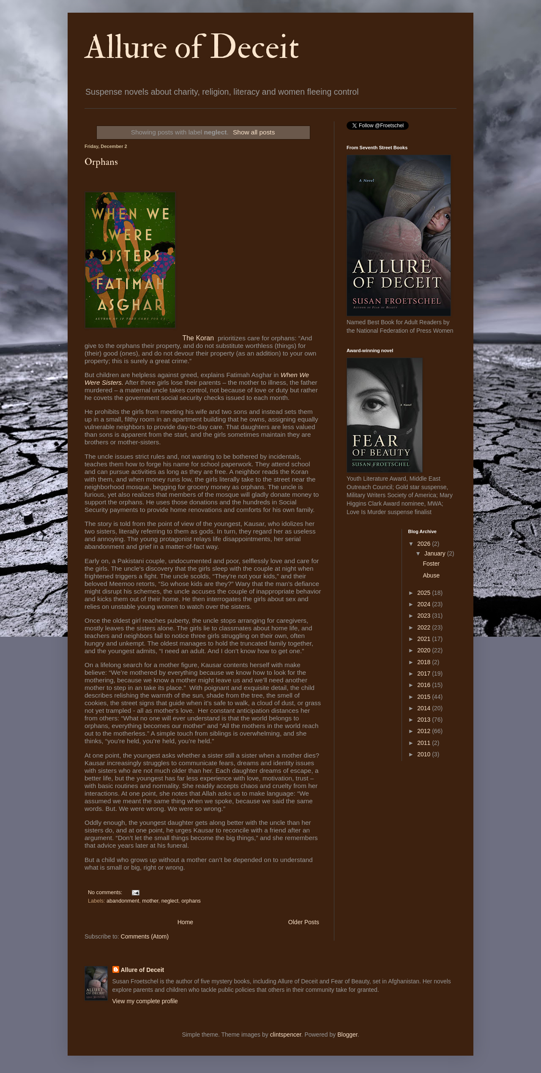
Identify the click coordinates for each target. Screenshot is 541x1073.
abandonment (123, 901)
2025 (424, 592)
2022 (424, 627)
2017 (424, 673)
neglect (170, 901)
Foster (431, 563)
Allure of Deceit (192, 47)
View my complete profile (145, 1001)
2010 (424, 754)
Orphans (101, 162)
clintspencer (285, 1034)
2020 (424, 650)
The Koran (199, 338)
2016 (424, 685)
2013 (424, 719)
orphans (191, 901)
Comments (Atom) (145, 936)
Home (185, 922)
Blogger (347, 1034)
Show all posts (254, 132)
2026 (424, 543)
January (435, 553)
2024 (424, 604)
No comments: (106, 892)
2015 (424, 696)
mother (150, 901)
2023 (424, 615)
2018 (424, 662)
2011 (424, 742)
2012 (424, 731)
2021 (424, 638)
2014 (424, 708)
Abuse (431, 575)
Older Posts (303, 922)
